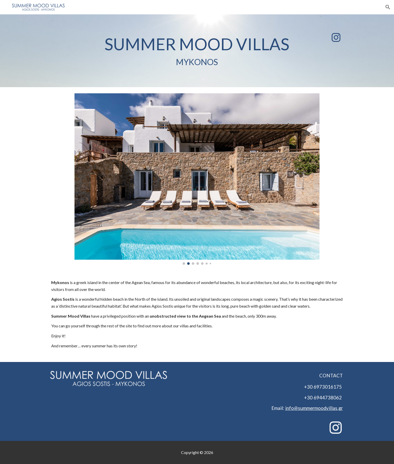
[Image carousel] (197, 179)
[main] (197, 50)
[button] (388, 7)
